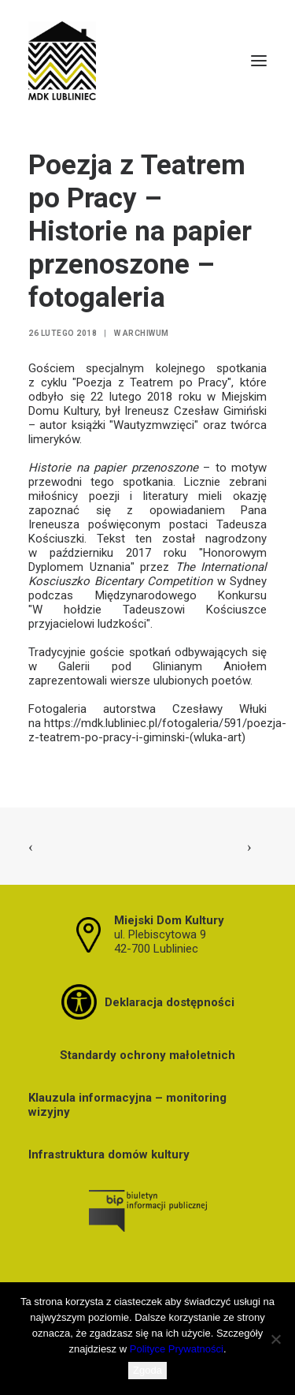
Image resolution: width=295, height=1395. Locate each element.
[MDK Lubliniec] (147, 60)
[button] (259, 60)
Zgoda (147, 1370)
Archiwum (146, 333)
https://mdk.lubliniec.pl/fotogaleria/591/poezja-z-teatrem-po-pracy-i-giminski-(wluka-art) (157, 730)
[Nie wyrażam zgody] (275, 1339)
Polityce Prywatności (176, 1349)
